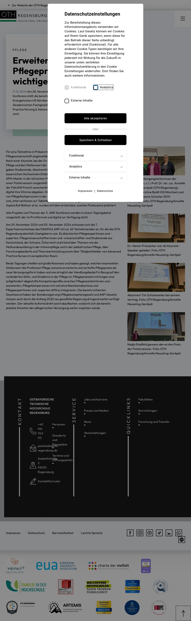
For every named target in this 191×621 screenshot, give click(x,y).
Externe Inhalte (82, 100)
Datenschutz (105, 191)
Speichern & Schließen (95, 140)
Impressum (85, 191)
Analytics (106, 87)
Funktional (78, 87)
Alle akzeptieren (95, 118)
